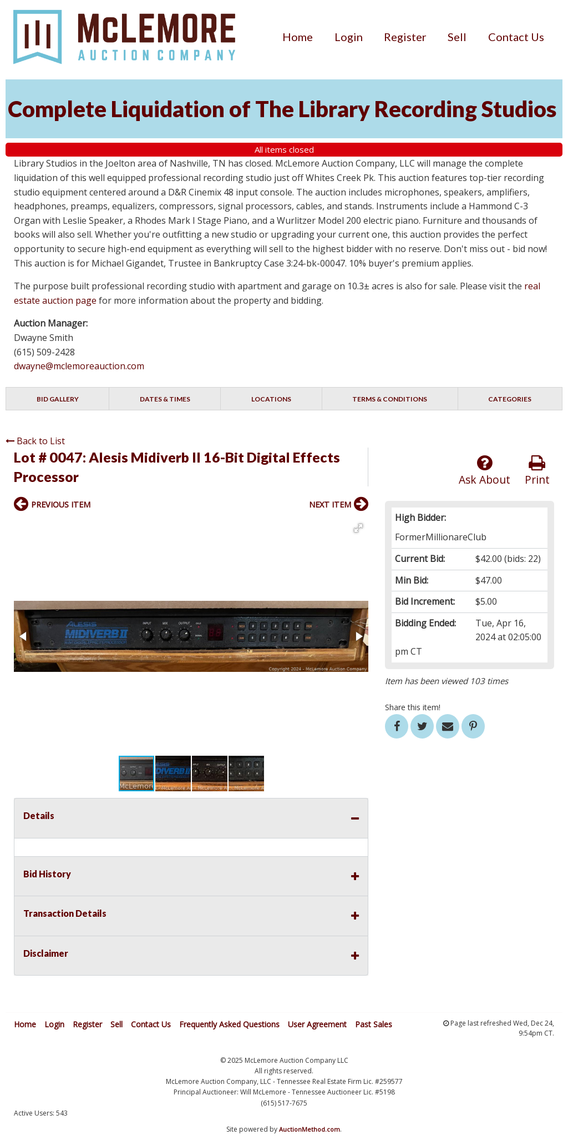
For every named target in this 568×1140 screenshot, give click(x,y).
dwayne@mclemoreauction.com (79, 366)
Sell (457, 36)
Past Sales (373, 1024)
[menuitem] (297, 36)
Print (537, 470)
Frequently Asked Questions (229, 1024)
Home (297, 36)
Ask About (484, 470)
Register (405, 36)
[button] (358, 528)
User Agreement (317, 1024)
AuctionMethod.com (309, 1129)
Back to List (35, 441)
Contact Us (516, 36)
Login (348, 36)
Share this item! (412, 707)
